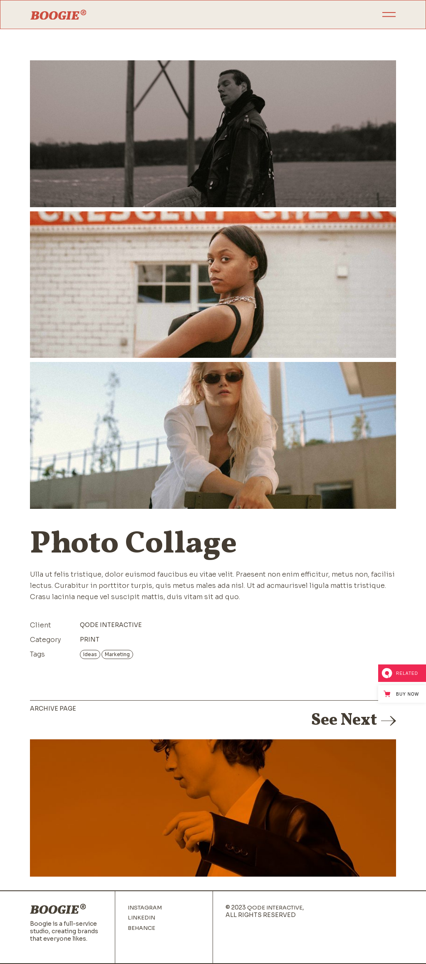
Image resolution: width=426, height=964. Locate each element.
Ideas (90, 654)
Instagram (145, 908)
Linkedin (141, 917)
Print (89, 639)
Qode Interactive (111, 625)
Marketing (117, 654)
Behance (141, 928)
